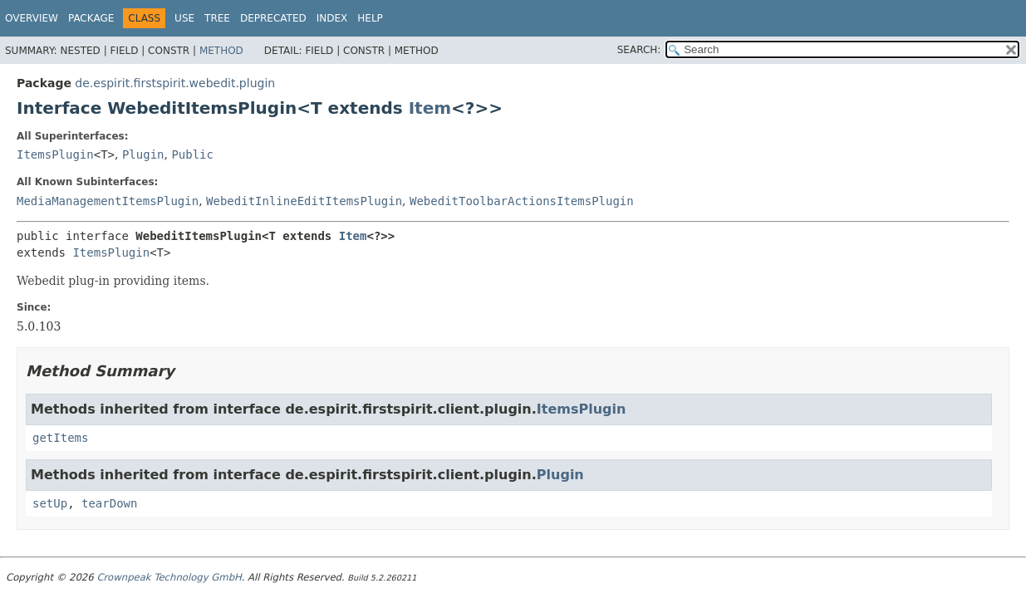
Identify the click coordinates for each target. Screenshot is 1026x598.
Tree (217, 18)
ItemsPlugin (55, 154)
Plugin (143, 154)
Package (91, 18)
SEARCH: (639, 50)
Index (332, 18)
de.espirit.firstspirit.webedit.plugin (175, 83)
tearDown (109, 503)
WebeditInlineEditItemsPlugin (304, 201)
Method (221, 50)
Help (370, 18)
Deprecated (273, 18)
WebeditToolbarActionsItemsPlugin (522, 201)
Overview (31, 18)
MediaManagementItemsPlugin (108, 201)
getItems (60, 437)
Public (192, 154)
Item (430, 108)
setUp (49, 503)
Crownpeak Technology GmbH (168, 577)
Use (184, 18)
